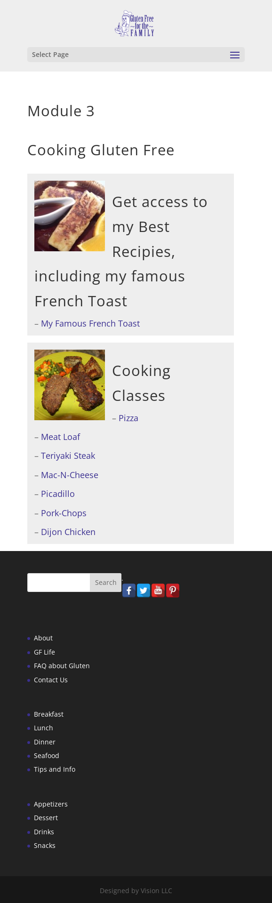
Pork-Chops (64, 513)
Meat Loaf (60, 436)
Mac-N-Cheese (69, 474)
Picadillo (58, 493)
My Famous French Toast (90, 323)
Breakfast (49, 714)
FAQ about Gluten (62, 665)
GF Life (44, 651)
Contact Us (51, 679)
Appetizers (51, 803)
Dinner (45, 741)
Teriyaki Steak (68, 455)
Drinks (44, 831)
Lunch (43, 727)
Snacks (45, 845)
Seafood (46, 755)
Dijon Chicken (68, 531)
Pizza (128, 418)
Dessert (46, 817)
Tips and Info (54, 769)
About (43, 637)
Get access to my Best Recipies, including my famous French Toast (121, 251)
